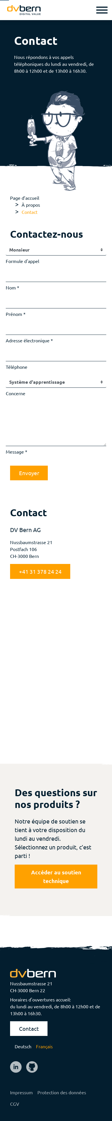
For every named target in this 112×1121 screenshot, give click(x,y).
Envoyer (29, 472)
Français (44, 1046)
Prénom (14, 314)
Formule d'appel (22, 261)
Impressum (21, 1092)
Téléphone (16, 367)
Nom (11, 287)
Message (15, 451)
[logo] (24, 10)
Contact (29, 1028)
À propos (31, 205)
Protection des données (61, 1092)
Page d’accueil (24, 198)
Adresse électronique (28, 340)
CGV (14, 1104)
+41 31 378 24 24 (40, 571)
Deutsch (23, 1046)
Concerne (15, 393)
